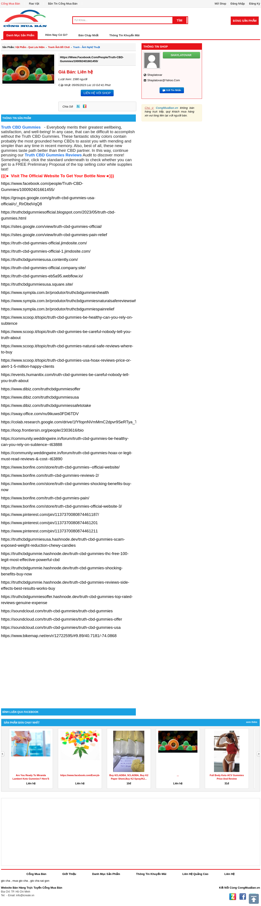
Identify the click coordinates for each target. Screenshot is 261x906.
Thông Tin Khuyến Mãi (124, 35)
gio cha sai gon (39, 880)
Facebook (242, 896)
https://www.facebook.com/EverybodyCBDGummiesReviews (94, 775)
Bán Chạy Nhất (88, 35)
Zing (84, 106)
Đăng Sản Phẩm (244, 20)
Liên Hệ (229, 874)
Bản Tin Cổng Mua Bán (62, 3)
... (178, 775)
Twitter (78, 106)
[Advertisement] (68, 671)
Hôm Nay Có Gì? (56, 34)
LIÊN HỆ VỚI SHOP (97, 93)
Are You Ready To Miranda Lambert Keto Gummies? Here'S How (31, 778)
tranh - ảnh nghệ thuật (86, 47)
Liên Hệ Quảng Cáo (195, 874)
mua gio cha (20, 880)
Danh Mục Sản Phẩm (20, 35)
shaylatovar (154, 74)
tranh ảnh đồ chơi (59, 47)
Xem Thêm (251, 722)
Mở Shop (220, 3)
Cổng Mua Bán (10, 3)
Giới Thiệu (69, 874)
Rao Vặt (34, 3)
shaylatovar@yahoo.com (163, 80)
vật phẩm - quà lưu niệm (29, 47)
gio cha (5, 880)
